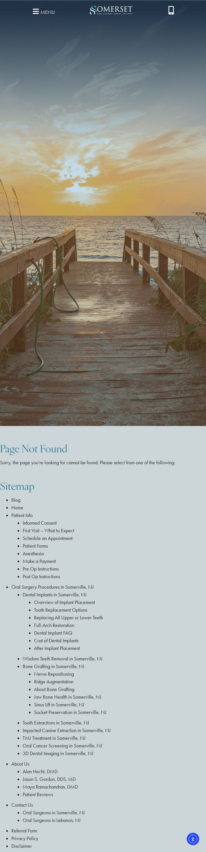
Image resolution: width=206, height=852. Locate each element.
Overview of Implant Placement (64, 602)
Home (17, 508)
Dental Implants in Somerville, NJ (55, 595)
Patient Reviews (38, 794)
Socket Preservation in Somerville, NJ (70, 712)
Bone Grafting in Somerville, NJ (53, 666)
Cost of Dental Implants (56, 640)
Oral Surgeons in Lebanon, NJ (52, 820)
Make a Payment (39, 561)
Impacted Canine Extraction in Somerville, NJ (67, 730)
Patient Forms (35, 546)
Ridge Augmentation (53, 682)
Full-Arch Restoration (54, 625)
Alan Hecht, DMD (40, 771)
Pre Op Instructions (41, 569)
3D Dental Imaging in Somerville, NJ (58, 753)
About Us (20, 764)
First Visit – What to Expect (48, 530)
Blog (15, 500)
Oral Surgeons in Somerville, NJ (54, 812)
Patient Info (22, 515)
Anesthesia (33, 553)
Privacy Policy (24, 838)
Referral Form (24, 831)
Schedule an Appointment (48, 538)
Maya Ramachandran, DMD (50, 787)
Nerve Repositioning (54, 674)
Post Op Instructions (41, 576)
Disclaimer (21, 846)
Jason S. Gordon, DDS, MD (49, 779)
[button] (43, 11)
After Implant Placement (57, 648)
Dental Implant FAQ (53, 633)
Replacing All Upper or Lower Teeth (68, 617)
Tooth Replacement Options (60, 610)
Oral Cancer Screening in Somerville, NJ (62, 746)
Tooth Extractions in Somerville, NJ (56, 723)
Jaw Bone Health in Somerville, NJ (67, 697)
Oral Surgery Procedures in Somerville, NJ (52, 587)
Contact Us (22, 805)
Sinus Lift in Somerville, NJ (59, 704)
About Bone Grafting (54, 689)
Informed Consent (40, 523)
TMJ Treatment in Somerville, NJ (54, 738)
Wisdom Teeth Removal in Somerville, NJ (63, 659)
